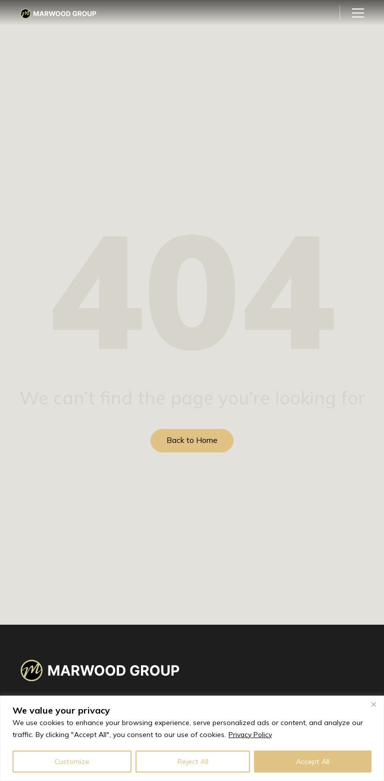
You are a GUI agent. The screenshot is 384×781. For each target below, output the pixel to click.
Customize (72, 761)
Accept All (313, 761)
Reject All (193, 761)
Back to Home (192, 440)
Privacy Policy (250, 734)
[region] (192, 738)
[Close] (374, 704)
